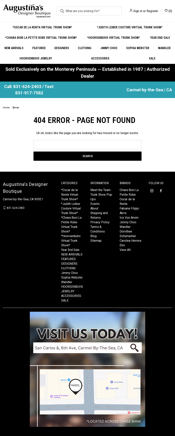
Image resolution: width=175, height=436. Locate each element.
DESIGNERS (61, 48)
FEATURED (39, 48)
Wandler (164, 48)
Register (152, 11)
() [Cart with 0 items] (168, 11)
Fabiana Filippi (129, 208)
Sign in (137, 11)
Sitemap (96, 240)
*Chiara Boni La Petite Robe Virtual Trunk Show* (41, 38)
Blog (93, 236)
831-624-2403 (15, 207)
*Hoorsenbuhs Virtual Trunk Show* (113, 38)
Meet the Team (100, 190)
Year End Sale (70, 250)
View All (125, 250)
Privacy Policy (100, 222)
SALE (152, 58)
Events (95, 204)
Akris (123, 213)
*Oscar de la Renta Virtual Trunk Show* (42, 27)
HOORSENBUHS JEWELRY (36, 58)
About (94, 208)
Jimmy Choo (108, 48)
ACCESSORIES (100, 58)
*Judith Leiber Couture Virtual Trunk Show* (129, 27)
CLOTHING (84, 48)
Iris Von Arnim (129, 217)
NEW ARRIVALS (13, 48)
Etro (122, 245)
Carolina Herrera (130, 240)
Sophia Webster (137, 48)
